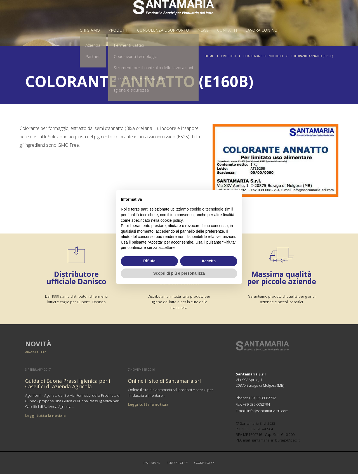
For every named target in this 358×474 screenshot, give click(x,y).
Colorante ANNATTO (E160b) (312, 56)
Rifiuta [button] (149, 261)
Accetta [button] (209, 261)
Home (209, 56)
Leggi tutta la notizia (45, 415)
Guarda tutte (35, 352)
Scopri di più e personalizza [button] (179, 273)
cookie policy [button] (172, 220)
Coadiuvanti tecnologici (263, 56)
